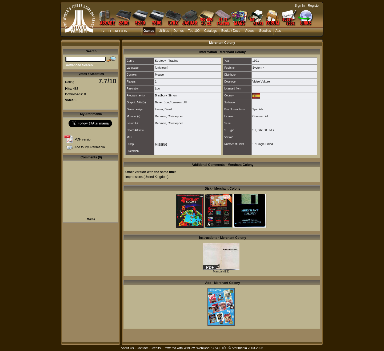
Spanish (257, 109)
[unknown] (161, 67)
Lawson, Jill (179, 102)
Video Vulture (261, 81)
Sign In (300, 5)
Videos (249, 31)
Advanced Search (79, 65)
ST (254, 130)
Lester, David (163, 109)
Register (314, 5)
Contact (142, 348)
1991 (255, 60)
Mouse (159, 74)
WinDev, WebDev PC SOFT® (205, 348)
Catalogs (210, 31)
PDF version (83, 139)
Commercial (260, 116)
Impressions (134, 177)
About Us (127, 348)
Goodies (265, 31)
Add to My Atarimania (89, 147)
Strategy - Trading (166, 60)
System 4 (258, 67)
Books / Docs (230, 31)
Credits (155, 348)
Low (157, 88)
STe (260, 130)
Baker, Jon (162, 102)
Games (148, 31)
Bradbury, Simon (166, 95)
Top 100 (194, 31)
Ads (278, 31)
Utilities (164, 31)
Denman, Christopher (169, 116)
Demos (179, 31)
